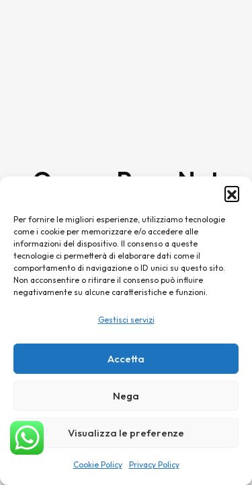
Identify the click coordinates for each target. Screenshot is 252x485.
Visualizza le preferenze (126, 432)
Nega (126, 395)
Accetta (126, 358)
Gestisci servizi (126, 320)
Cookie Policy (97, 464)
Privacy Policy (154, 464)
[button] (232, 193)
